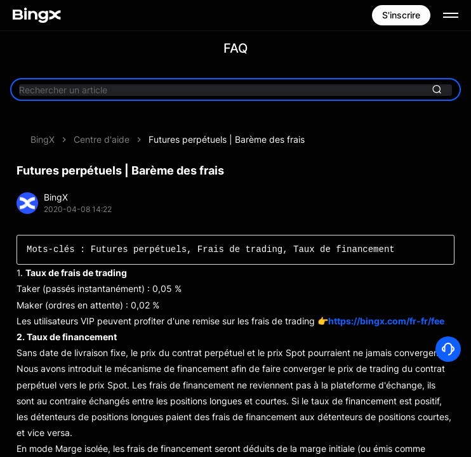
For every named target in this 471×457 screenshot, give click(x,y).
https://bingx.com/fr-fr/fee (386, 320)
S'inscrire (401, 15)
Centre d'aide (101, 139)
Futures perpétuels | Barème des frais (227, 139)
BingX (42, 139)
